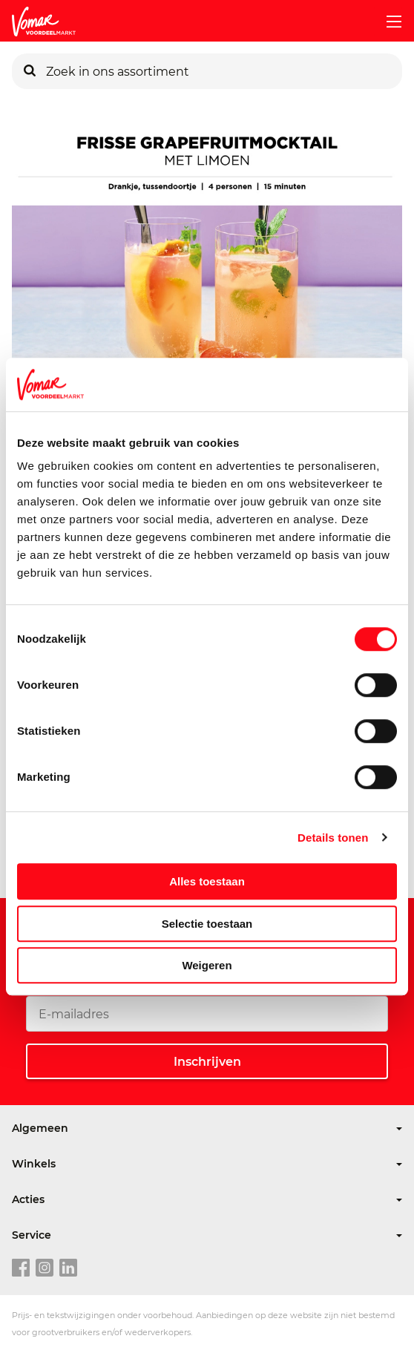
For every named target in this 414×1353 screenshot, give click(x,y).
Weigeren (206, 965)
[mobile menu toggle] (388, 21)
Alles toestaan (207, 881)
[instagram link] (44, 1268)
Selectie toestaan (207, 923)
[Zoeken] (30, 71)
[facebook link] (21, 1268)
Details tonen (333, 837)
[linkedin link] (68, 1268)
